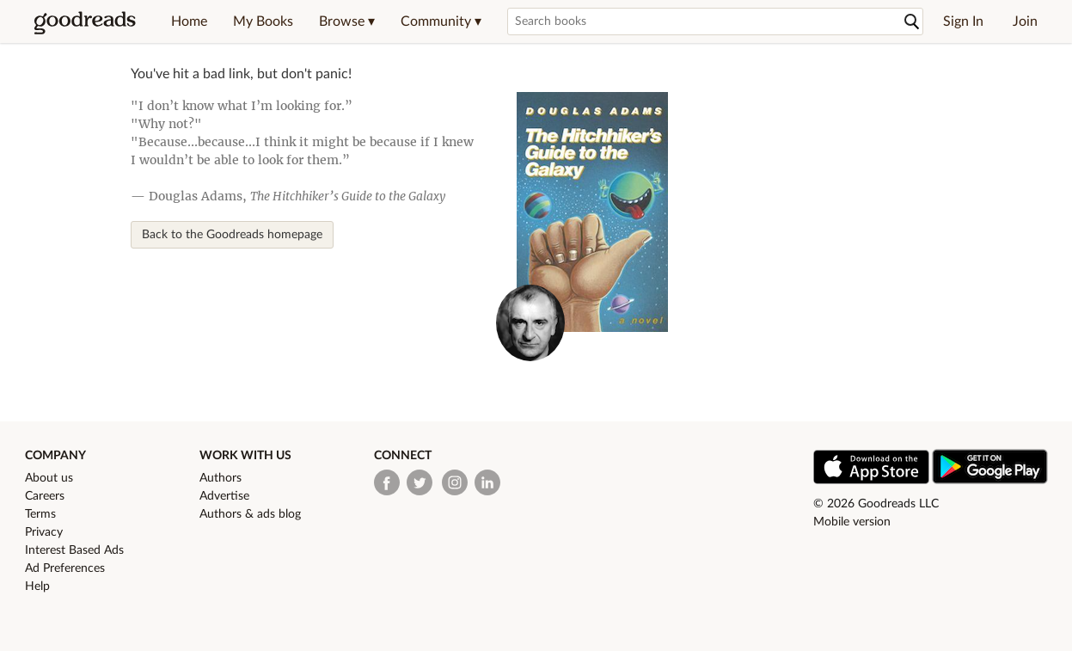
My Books (263, 21)
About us (49, 478)
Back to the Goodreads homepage (232, 235)
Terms (40, 514)
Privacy (44, 532)
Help (37, 586)
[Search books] (715, 21)
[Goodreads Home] (85, 21)
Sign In (963, 21)
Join (1025, 21)
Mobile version (852, 522)
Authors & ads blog (250, 514)
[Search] (912, 22)
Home (189, 21)
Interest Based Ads (74, 550)
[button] (347, 21)
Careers (44, 496)
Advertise (224, 496)
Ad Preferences (65, 568)
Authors (220, 478)
